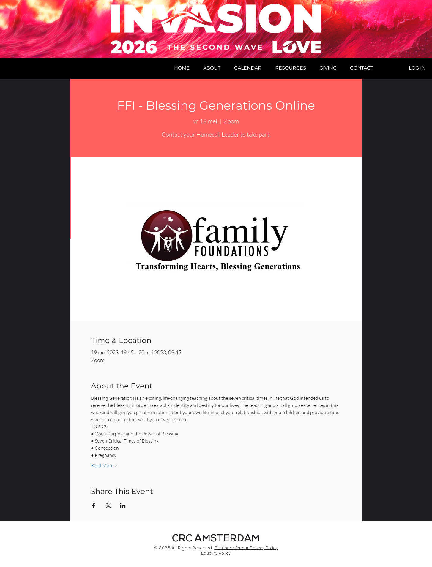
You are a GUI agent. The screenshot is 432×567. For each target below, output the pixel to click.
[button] (211, 68)
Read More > (104, 465)
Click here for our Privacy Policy (246, 548)
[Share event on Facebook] (94, 505)
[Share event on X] (108, 505)
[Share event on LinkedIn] (123, 505)
